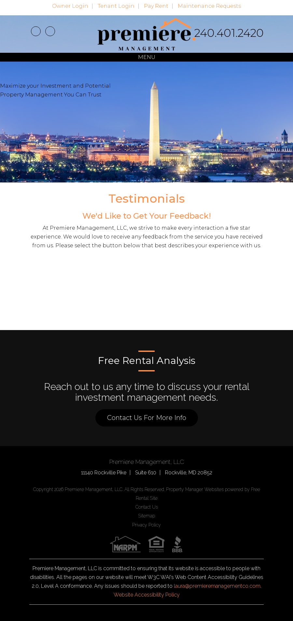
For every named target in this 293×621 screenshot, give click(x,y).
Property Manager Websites (195, 489)
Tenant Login (116, 6)
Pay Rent (156, 6)
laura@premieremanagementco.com (217, 586)
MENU (146, 57)
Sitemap (146, 515)
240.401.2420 (229, 33)
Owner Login (70, 6)
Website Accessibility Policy (147, 595)
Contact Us (146, 507)
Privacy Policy (146, 524)
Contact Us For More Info (146, 418)
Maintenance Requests (209, 6)
